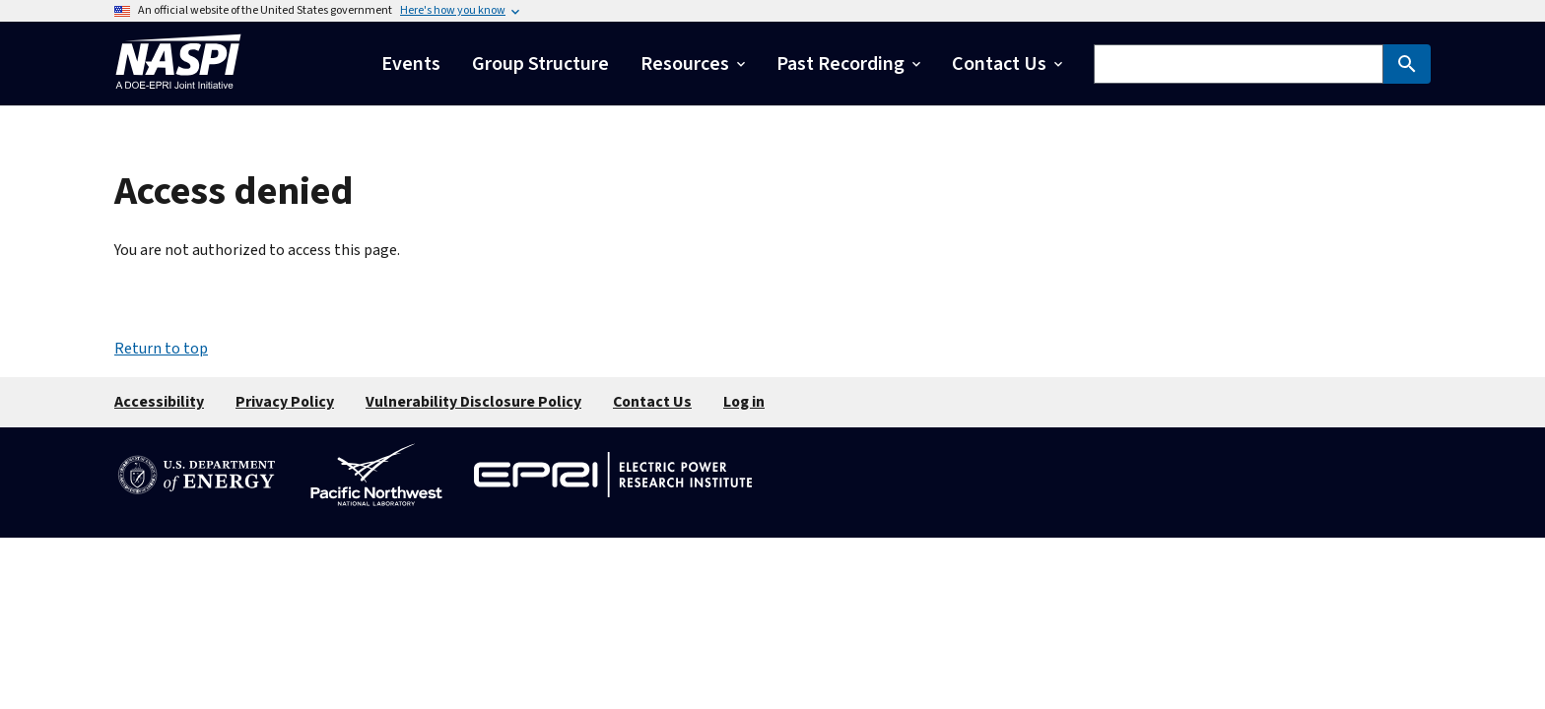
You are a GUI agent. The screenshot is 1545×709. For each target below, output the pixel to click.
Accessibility (159, 402)
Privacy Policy (284, 402)
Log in (744, 402)
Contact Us (652, 402)
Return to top (161, 348)
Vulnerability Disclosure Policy (473, 402)
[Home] (178, 94)
